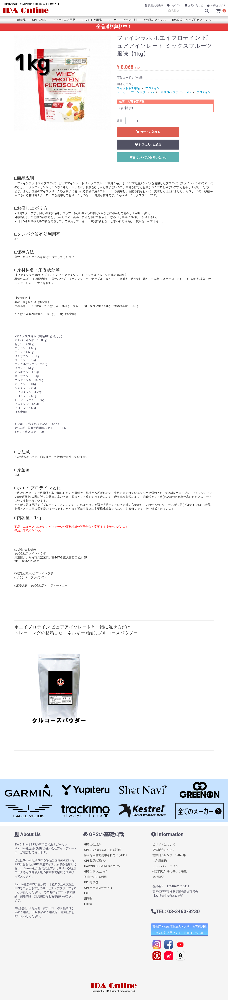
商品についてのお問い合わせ (148, 157)
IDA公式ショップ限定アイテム (191, 20)
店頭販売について (163, 850)
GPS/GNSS (39, 20)
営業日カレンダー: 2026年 (169, 855)
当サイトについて (163, 844)
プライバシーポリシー (166, 866)
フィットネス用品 (64, 20)
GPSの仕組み (92, 844)
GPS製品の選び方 (95, 860)
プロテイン (152, 88)
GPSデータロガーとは (98, 887)
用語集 (88, 898)
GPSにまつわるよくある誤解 (102, 850)
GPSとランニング (95, 871)
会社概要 (158, 877)
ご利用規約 (159, 860)
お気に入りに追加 (148, 144)
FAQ (86, 893)
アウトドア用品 (92, 20)
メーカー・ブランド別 (122, 20)
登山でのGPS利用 (95, 877)
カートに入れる (148, 132)
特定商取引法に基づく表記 (169, 871)
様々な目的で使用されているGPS (105, 855)
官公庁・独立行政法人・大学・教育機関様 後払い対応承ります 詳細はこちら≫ (179, 929)
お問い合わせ (194, 5)
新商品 (21, 20)
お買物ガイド (216, 5)
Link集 (88, 904)
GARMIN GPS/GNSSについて (102, 866)
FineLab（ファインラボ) (175, 92)
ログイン (173, 5)
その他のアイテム (154, 20)
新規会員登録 (154, 5)
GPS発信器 (91, 882)
